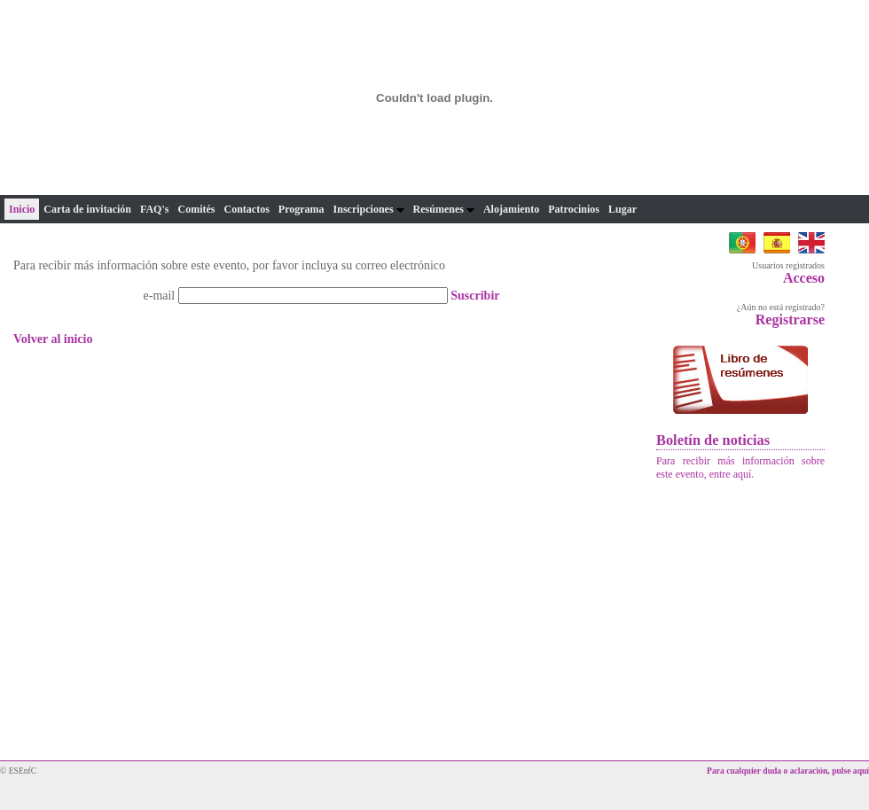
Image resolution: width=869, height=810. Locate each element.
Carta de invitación (87, 209)
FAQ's (154, 209)
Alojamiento (511, 209)
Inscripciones (368, 209)
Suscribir (474, 295)
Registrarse (790, 319)
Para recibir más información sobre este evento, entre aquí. (740, 467)
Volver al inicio (52, 339)
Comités (196, 209)
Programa (301, 209)
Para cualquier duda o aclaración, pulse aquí (788, 770)
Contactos (246, 209)
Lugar (622, 209)
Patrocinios (573, 209)
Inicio (22, 209)
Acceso (804, 277)
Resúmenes (443, 209)
